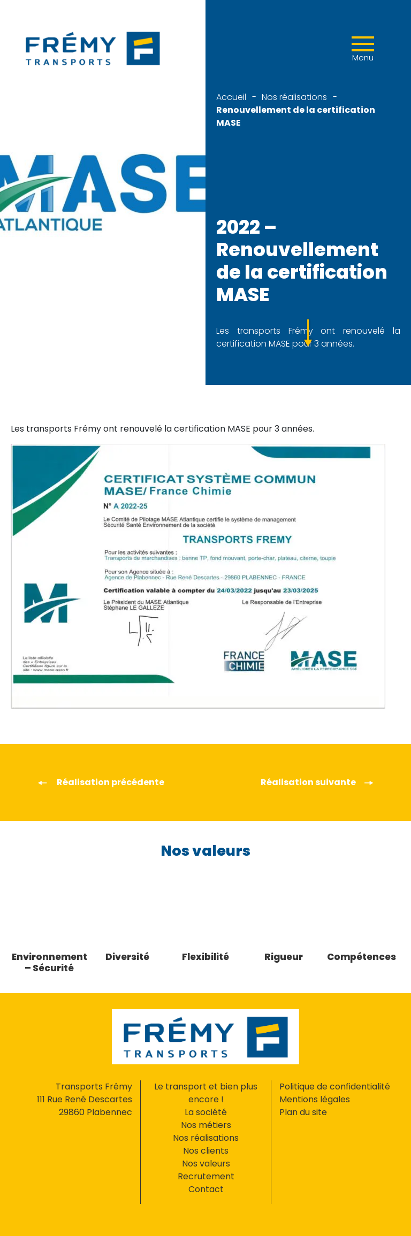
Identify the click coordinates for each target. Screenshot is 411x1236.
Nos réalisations (294, 97)
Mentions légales (314, 1099)
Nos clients (206, 1151)
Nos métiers (206, 1125)
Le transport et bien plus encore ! (205, 1093)
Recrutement (206, 1176)
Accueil (231, 97)
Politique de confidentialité (334, 1086)
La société (206, 1112)
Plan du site (303, 1112)
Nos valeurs (206, 1163)
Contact (206, 1189)
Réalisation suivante (317, 782)
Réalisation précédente (100, 782)
